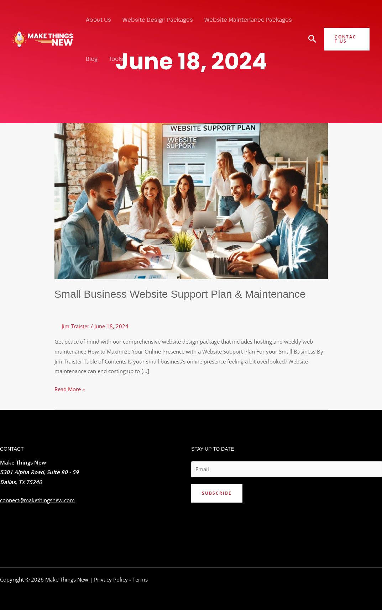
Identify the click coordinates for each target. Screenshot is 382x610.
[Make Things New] (42, 38)
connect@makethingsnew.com (37, 499)
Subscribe (217, 493)
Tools (116, 59)
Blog (92, 59)
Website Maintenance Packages (248, 19)
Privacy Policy (111, 579)
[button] (347, 39)
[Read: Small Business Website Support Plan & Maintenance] (191, 200)
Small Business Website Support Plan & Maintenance (181, 294)
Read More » (69, 388)
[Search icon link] (312, 39)
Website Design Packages (157, 19)
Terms (140, 579)
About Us (98, 19)
